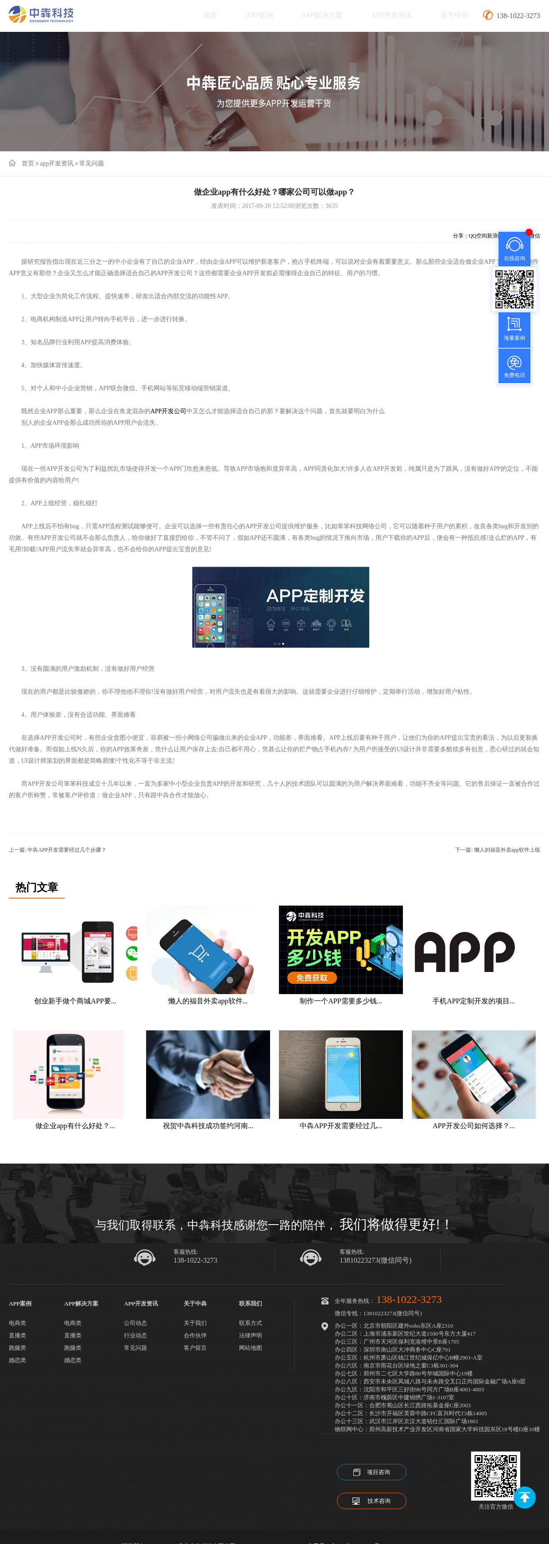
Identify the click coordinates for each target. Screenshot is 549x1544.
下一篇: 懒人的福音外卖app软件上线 (497, 850)
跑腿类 (17, 1347)
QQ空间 (478, 236)
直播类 (17, 1335)
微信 (535, 236)
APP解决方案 (322, 15)
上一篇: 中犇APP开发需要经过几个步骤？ (57, 850)
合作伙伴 (195, 1335)
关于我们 (195, 1323)
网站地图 (250, 1347)
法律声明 (250, 1335)
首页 (210, 15)
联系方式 (250, 1323)
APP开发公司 (169, 411)
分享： (461, 236)
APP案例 (259, 15)
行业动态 (135, 1335)
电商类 (17, 1323)
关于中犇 (455, 15)
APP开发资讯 (391, 15)
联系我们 (250, 1303)
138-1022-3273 (195, 1260)
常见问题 (91, 163)
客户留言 (195, 1347)
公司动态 (135, 1323)
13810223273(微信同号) (376, 1260)
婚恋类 (17, 1360)
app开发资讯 (56, 163)
